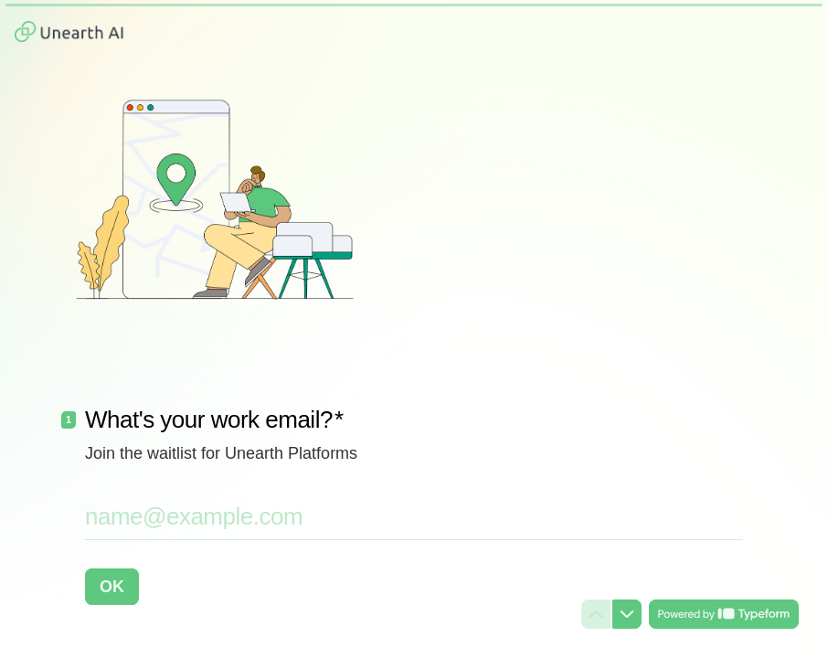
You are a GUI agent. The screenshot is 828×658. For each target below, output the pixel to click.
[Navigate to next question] (627, 614)
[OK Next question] (112, 586)
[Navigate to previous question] (595, 614)
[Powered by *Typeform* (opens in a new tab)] (724, 614)
